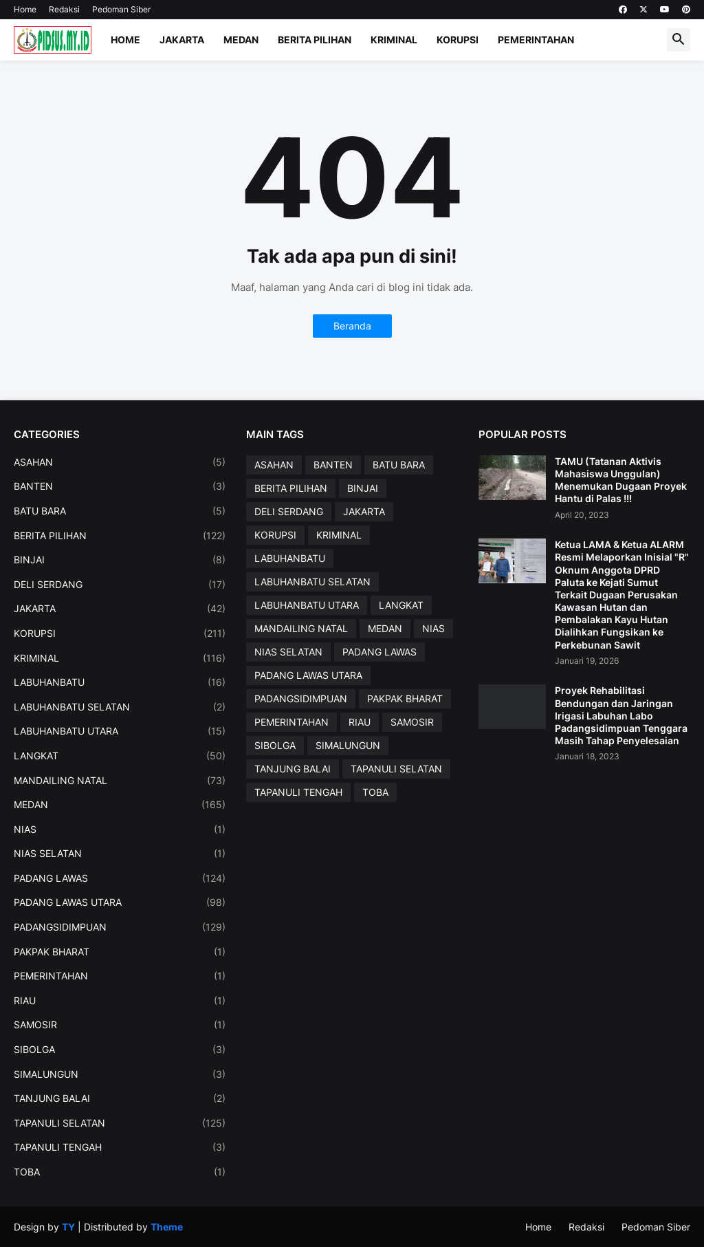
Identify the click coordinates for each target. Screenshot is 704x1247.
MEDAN (120, 805)
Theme (167, 1227)
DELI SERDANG (120, 585)
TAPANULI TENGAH (120, 1147)
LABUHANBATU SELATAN (120, 707)
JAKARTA (120, 609)
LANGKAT (120, 756)
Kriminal (394, 39)
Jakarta (182, 39)
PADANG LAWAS (120, 878)
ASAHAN (120, 462)
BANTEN (120, 486)
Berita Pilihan (314, 39)
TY (68, 1227)
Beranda (352, 326)
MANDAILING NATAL (120, 781)
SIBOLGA (120, 1049)
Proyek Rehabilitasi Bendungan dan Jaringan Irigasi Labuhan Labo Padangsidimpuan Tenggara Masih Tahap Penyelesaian (621, 715)
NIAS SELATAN (120, 853)
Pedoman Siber (121, 9)
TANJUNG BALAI (120, 1098)
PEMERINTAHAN (120, 976)
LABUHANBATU (120, 682)
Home (25, 9)
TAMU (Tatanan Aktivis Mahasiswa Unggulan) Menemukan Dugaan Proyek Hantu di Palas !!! (621, 480)
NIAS (120, 829)
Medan (240, 39)
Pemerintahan (536, 39)
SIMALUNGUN (120, 1074)
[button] (678, 40)
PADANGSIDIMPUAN (120, 927)
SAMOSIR (120, 1025)
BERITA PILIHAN (120, 536)
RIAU (120, 1001)
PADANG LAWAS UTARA (120, 902)
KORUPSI (120, 633)
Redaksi (64, 9)
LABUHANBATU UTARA (120, 731)
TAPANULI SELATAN (120, 1123)
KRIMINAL (120, 658)
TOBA (120, 1172)
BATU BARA (120, 511)
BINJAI (120, 560)
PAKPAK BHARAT (120, 952)
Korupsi (457, 39)
